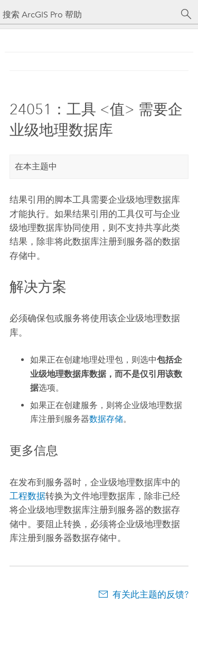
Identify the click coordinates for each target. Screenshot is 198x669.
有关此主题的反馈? (150, 594)
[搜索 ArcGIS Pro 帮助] (88, 14)
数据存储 (106, 419)
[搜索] (186, 14)
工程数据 (27, 496)
